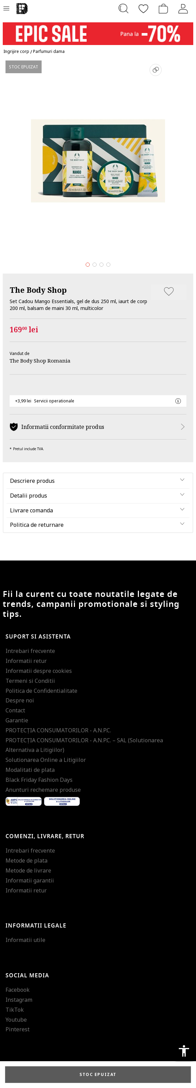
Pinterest (18, 1029)
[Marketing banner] (98, 30)
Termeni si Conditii (30, 681)
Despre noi (20, 700)
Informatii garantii (30, 880)
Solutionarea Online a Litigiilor (46, 760)
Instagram (19, 999)
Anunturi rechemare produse (43, 789)
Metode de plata (26, 860)
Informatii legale (36, 926)
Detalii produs (28, 495)
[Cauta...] (123, 8)
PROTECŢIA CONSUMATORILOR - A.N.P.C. (58, 730)
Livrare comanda (31, 510)
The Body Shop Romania (40, 360)
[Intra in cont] (183, 8)
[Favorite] (143, 8)
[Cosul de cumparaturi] (163, 8)
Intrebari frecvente (30, 651)
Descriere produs (32, 481)
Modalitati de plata (30, 770)
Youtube (16, 1019)
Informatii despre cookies (39, 671)
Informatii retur (26, 661)
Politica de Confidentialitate (41, 691)
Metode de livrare (28, 870)
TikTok (15, 1009)
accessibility (184, 1051)
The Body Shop (38, 290)
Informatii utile (25, 940)
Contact (15, 710)
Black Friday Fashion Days (39, 780)
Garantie (17, 720)
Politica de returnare (37, 525)
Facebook (18, 989)
